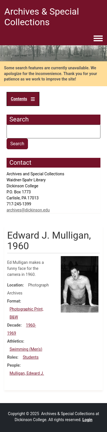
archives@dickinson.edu (28, 210)
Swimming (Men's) (25, 349)
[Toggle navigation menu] (98, 38)
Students (31, 357)
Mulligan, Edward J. (26, 373)
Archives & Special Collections (41, 17)
